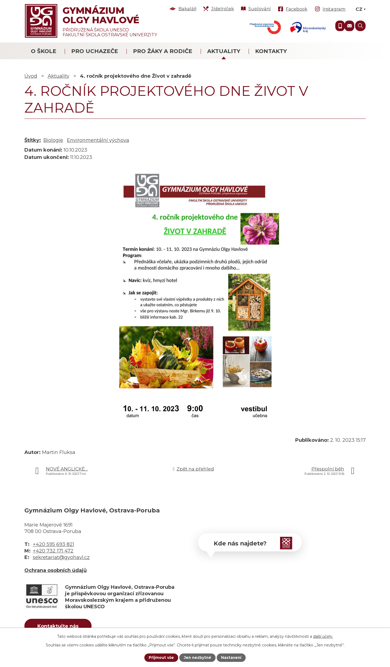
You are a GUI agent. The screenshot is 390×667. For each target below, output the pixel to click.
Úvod (30, 76)
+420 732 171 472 (53, 551)
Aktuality (223, 51)
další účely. (323, 636)
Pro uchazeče (94, 51)
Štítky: (32, 140)
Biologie (53, 140)
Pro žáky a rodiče (162, 51)
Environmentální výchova (98, 140)
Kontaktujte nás (59, 626)
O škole (43, 51)
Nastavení (232, 657)
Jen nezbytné (197, 657)
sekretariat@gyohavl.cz (61, 557)
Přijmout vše (160, 657)
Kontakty (271, 51)
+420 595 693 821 (53, 544)
